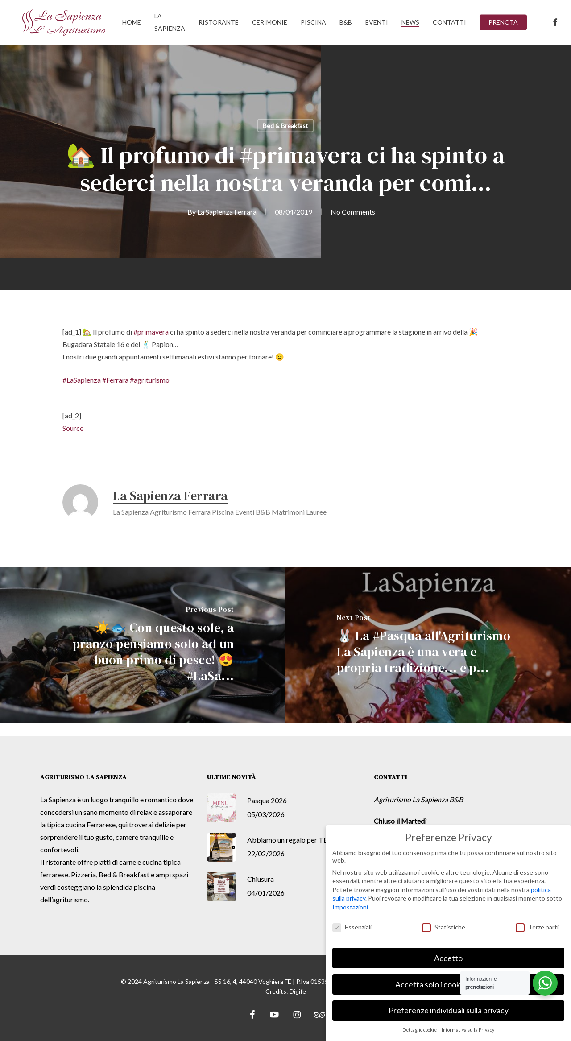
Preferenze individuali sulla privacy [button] (449, 1010)
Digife (298, 991)
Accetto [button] (448, 958)
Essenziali (352, 927)
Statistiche (443, 927)
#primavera (151, 331)
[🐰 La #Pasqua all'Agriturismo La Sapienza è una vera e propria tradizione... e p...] (428, 645)
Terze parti (537, 927)
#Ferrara (115, 380)
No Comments (353, 211)
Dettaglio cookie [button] (420, 1030)
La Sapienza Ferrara (227, 211)
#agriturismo (150, 380)
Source (72, 428)
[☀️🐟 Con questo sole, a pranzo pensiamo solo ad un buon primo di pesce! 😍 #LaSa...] (143, 645)
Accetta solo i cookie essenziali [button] (448, 984)
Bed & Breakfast (285, 125)
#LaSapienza (81, 380)
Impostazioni (350, 907)
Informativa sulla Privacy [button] (468, 1030)
